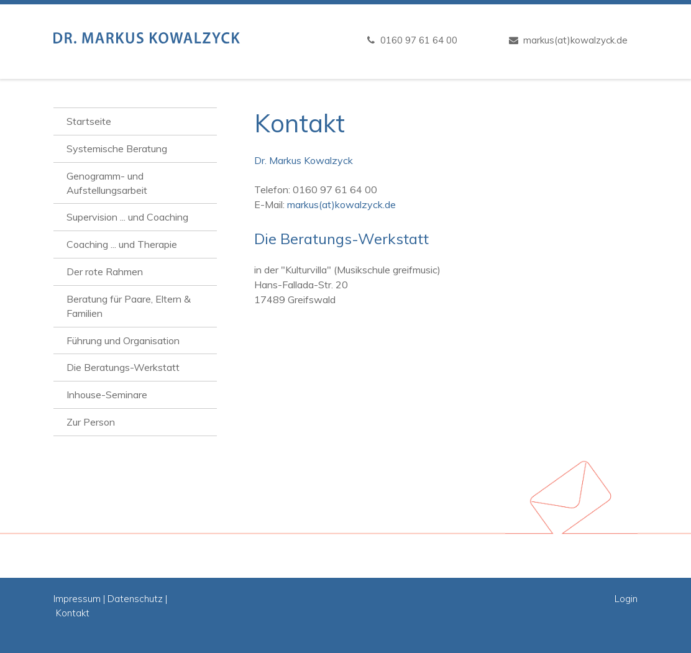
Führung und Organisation (123, 340)
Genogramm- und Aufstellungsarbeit (106, 183)
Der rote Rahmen (104, 271)
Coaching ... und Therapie (121, 244)
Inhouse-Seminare (106, 394)
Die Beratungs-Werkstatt (123, 367)
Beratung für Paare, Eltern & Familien (128, 306)
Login (626, 599)
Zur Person (90, 422)
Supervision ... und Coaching (127, 217)
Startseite (88, 121)
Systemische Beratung (116, 148)
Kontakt (72, 613)
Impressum (77, 599)
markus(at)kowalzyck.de (575, 40)
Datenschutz (135, 599)
